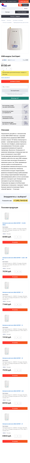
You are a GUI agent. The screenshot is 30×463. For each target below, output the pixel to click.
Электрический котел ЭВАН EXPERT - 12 (12, 292)
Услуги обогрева (22, 12)
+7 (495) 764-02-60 (23, 1)
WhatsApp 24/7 (15, 98)
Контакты (3, 1)
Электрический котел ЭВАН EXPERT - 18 (12, 358)
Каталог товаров (15, 16)
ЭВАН (6, 60)
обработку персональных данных (14, 94)
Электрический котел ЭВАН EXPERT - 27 (12, 423)
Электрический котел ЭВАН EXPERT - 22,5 (13, 391)
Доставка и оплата (12, 1)
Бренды (7, 12)
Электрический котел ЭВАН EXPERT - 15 (12, 325)
